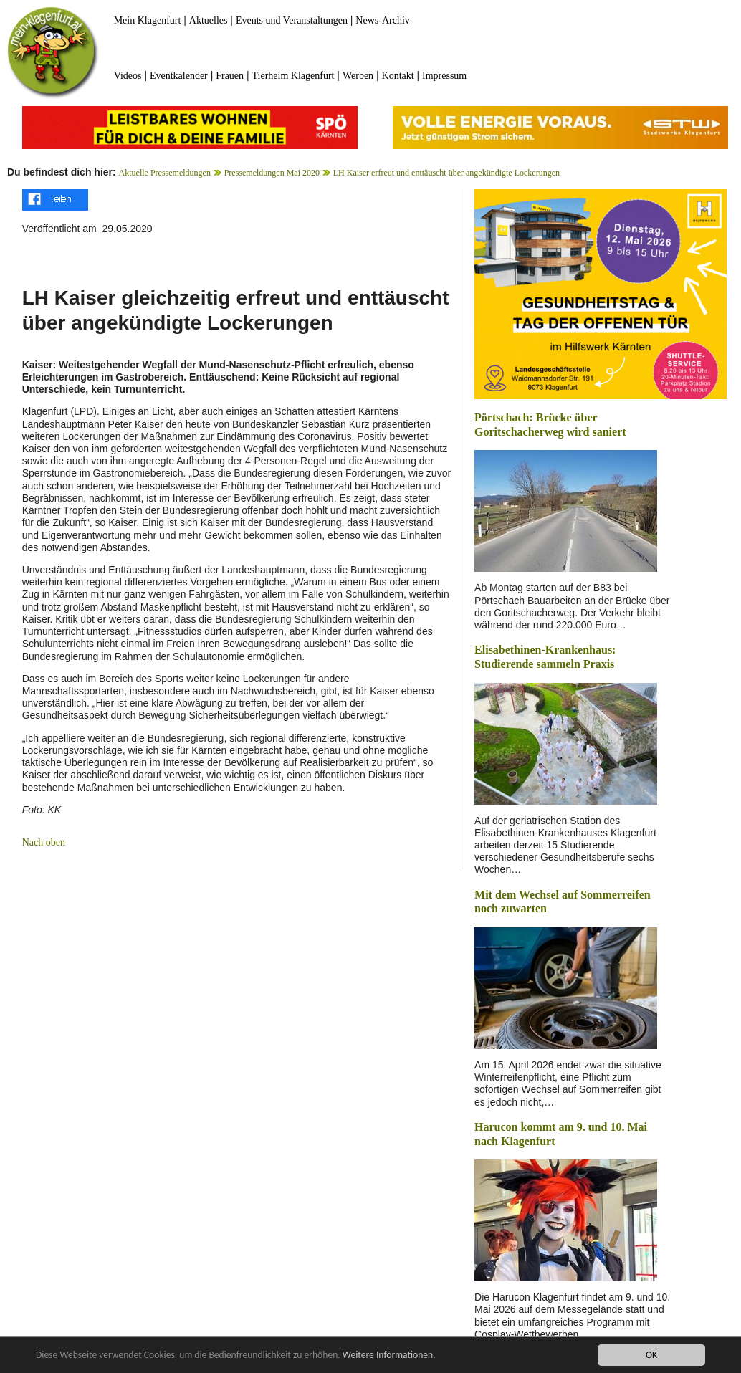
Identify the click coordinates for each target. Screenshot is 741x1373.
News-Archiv (382, 20)
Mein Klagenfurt (147, 20)
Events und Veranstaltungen (292, 20)
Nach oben (43, 842)
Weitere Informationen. (389, 1355)
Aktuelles (208, 20)
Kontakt (398, 75)
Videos (128, 75)
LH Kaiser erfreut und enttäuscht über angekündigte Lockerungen (446, 173)
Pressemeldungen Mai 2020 (272, 173)
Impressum (444, 75)
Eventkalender (179, 75)
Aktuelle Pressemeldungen (165, 173)
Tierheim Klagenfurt (293, 75)
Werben (358, 75)
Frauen (230, 75)
